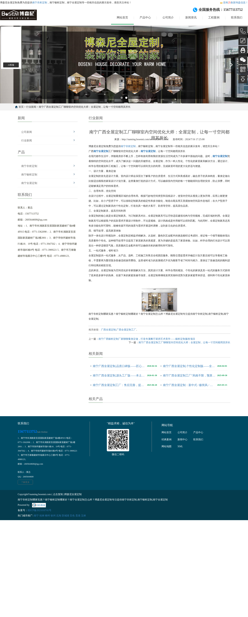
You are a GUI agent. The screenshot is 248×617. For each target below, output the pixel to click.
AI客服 (11, 65)
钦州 (53, 515)
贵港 (77, 515)
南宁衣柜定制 (39, 2)
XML (180, 446)
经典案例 (166, 439)
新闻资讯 (191, 17)
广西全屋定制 (108, 329)
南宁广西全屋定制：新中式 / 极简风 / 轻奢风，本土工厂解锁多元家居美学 (189, 385)
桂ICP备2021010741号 (39, 510)
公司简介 (168, 17)
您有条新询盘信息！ (234, 2)
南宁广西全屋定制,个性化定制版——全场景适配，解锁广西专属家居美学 (189, 366)
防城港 (65, 515)
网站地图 (166, 446)
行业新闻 (31, 107)
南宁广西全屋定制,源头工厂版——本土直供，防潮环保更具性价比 (119, 375)
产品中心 (145, 17)
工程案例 (213, 17)
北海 (58, 515)
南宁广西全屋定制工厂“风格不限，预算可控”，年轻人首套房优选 (189, 375)
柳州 (47, 515)
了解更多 (25, 482)
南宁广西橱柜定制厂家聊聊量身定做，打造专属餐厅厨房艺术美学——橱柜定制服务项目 (146, 339)
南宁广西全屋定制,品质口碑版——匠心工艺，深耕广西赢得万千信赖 (119, 366)
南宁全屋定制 (29, 183)
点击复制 (58, 494)
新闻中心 (182, 439)
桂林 (42, 515)
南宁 (36, 515)
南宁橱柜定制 (29, 174)
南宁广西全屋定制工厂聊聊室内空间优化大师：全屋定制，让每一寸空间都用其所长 (85, 107)
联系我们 (236, 17)
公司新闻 (26, 132)
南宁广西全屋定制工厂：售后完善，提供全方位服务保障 (119, 385)
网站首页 (122, 17)
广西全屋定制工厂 (126, 329)
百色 (72, 515)
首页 (21, 107)
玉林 (83, 515)
